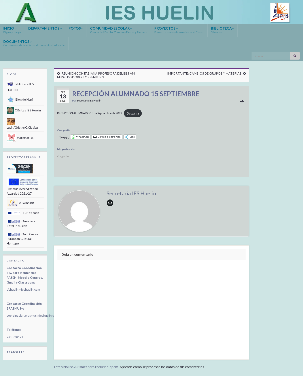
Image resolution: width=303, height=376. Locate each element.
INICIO (12, 30)
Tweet (64, 137)
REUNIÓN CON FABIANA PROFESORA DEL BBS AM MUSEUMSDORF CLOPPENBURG (96, 75)
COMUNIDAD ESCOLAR (119, 30)
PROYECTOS (179, 30)
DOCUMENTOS (34, 43)
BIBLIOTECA (222, 30)
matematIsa (20, 137)
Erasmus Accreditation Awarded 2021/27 (23, 187)
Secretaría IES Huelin (89, 100)
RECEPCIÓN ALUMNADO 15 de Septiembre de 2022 (89, 113)
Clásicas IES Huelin (24, 110)
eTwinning (20, 203)
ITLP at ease (23, 212)
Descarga (133, 113)
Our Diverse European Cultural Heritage (22, 238)
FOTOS (76, 28)
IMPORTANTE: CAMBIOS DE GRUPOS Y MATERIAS (204, 73)
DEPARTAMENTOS (45, 28)
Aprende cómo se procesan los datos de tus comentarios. (162, 367)
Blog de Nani (20, 99)
